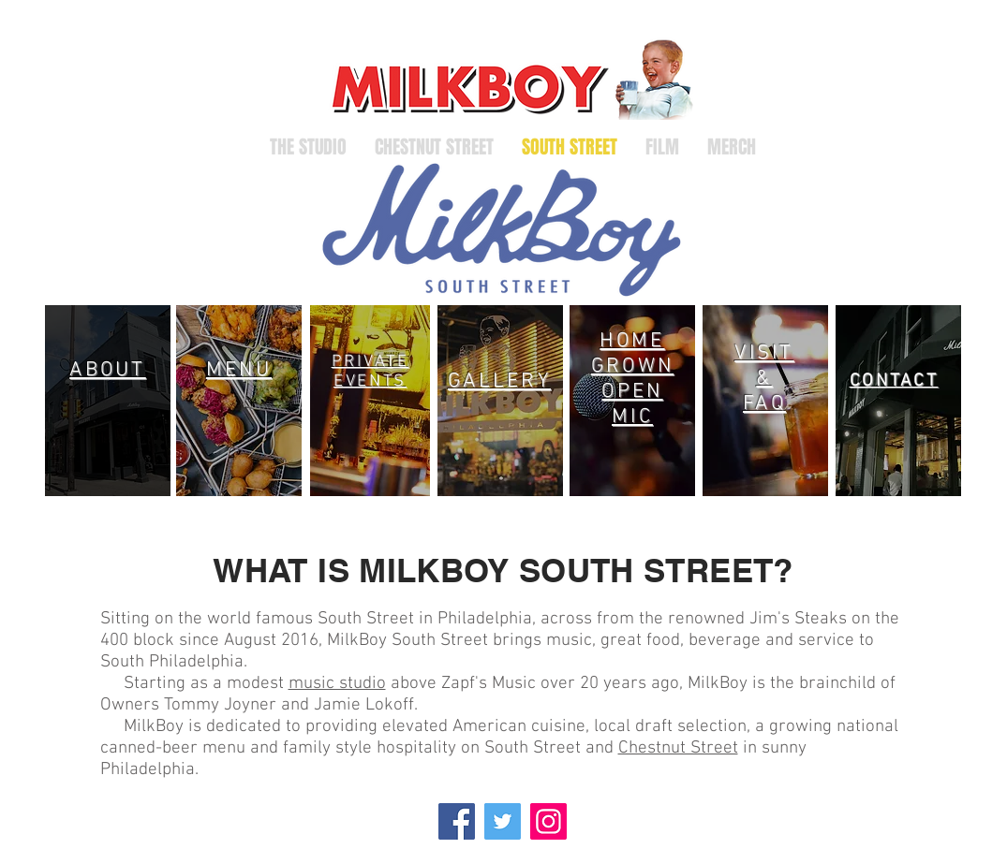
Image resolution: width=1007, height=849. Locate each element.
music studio (337, 684)
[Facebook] (456, 821)
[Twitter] (502, 821)
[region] (107, 400)
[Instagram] (548, 821)
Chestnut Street (678, 748)
